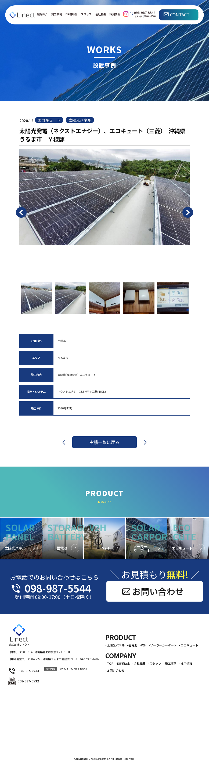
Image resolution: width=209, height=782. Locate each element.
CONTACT (180, 14)
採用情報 (115, 14)
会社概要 (100, 14)
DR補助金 (71, 14)
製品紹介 (42, 14)
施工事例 (56, 14)
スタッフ (86, 14)
